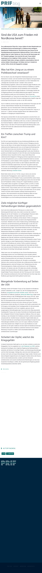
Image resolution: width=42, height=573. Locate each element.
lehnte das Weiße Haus (27, 294)
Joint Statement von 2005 (28, 346)
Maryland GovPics (30, 28)
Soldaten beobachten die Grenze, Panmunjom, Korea (12, 28)
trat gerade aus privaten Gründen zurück (17, 292)
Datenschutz (31, 566)
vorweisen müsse (16, 170)
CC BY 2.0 (37, 28)
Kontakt (16, 566)
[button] (40, 3)
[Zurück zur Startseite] (10, 3)
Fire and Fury (33, 96)
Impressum (23, 566)
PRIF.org (9, 566)
